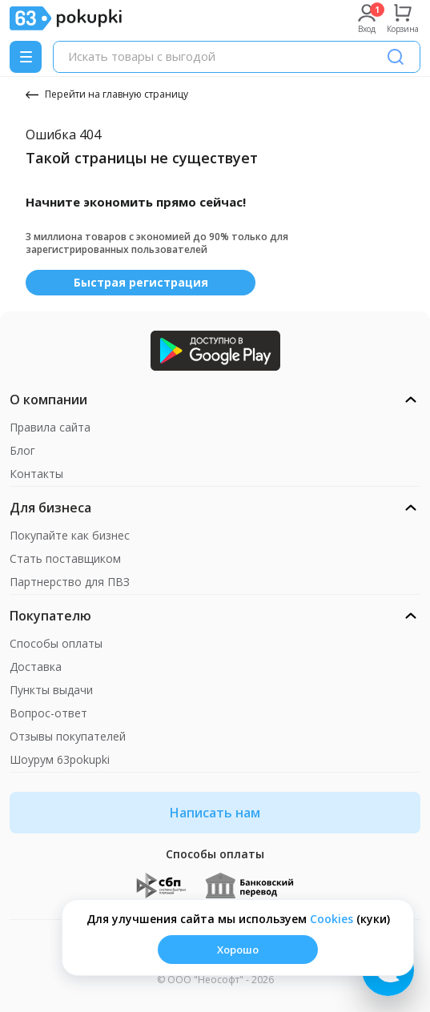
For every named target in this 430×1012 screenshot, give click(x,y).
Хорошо (238, 949)
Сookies (331, 918)
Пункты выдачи (51, 689)
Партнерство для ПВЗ (70, 581)
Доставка (36, 666)
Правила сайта (50, 427)
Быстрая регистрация (141, 282)
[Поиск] (395, 57)
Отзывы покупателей (68, 736)
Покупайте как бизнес (70, 535)
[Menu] (26, 57)
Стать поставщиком (65, 558)
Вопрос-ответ (48, 713)
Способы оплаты (56, 643)
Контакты (36, 473)
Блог (22, 450)
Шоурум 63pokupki (60, 759)
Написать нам (215, 812)
